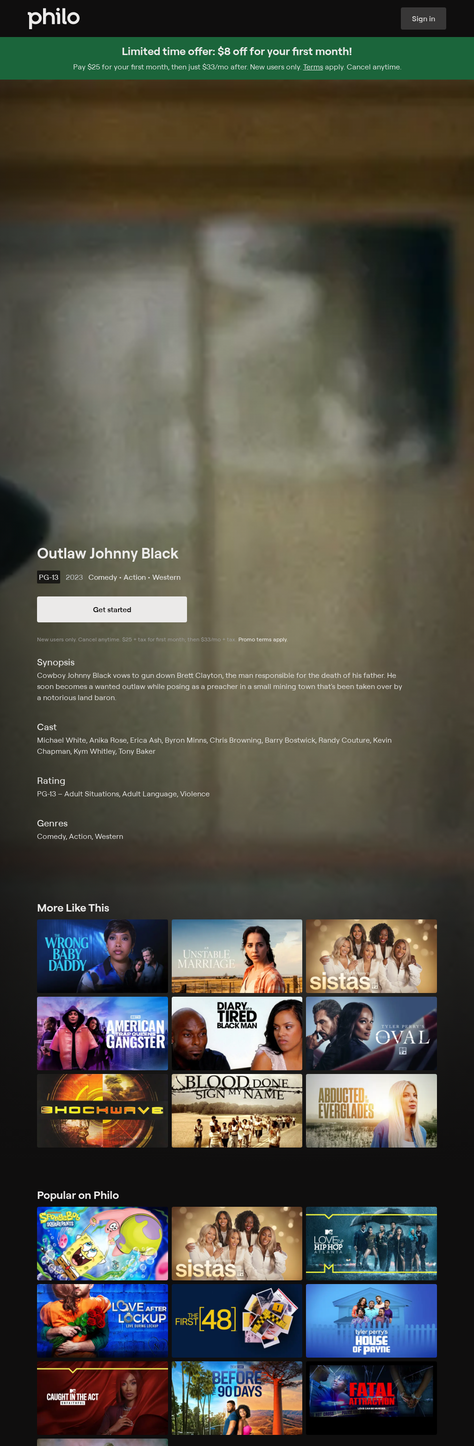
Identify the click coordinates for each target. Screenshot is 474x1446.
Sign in (423, 18)
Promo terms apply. (263, 639)
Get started (112, 609)
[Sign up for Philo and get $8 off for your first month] (237, 58)
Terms (313, 66)
